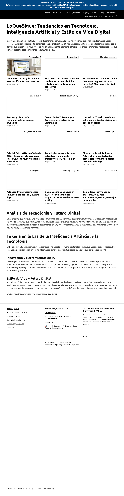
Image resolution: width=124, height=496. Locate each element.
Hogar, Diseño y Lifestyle (70, 13)
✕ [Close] (121, 5)
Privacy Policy (50, 313)
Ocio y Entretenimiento (108, 13)
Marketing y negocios (93, 16)
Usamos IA (49, 322)
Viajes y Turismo (89, 13)
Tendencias (112, 96)
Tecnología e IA (51, 13)
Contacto (109, 16)
